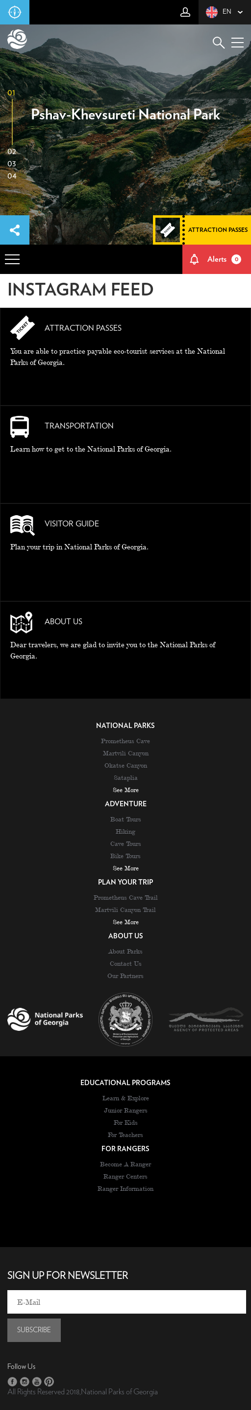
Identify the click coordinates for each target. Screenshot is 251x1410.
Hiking (125, 831)
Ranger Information (125, 1188)
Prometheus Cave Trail (126, 897)
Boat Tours (125, 819)
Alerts (224, 259)
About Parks (125, 951)
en (218, 12)
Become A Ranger (125, 1164)
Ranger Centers (125, 1176)
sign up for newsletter (67, 1276)
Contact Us (126, 963)
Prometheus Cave (125, 741)
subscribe (34, 1330)
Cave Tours (125, 843)
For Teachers (125, 1134)
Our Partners (125, 975)
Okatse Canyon (125, 765)
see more (126, 790)
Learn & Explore (125, 1098)
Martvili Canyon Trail (125, 909)
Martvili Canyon (126, 753)
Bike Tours (125, 856)
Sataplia (126, 777)
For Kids (126, 1122)
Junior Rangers (126, 1110)
